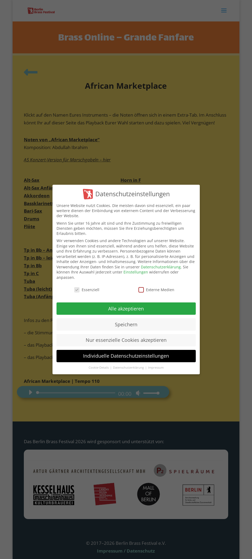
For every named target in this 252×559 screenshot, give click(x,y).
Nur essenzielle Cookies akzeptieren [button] (126, 341)
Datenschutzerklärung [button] (129, 369)
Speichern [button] (126, 325)
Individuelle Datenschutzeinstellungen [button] (126, 357)
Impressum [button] (156, 369)
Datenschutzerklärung (161, 268)
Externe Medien (156, 290)
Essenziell (86, 290)
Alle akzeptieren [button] (126, 309)
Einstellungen (135, 273)
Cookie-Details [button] (99, 369)
